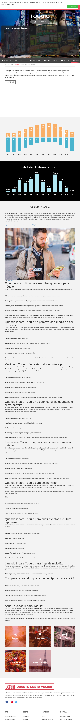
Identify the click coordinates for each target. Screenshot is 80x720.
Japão (11, 64)
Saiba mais (10, 4)
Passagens (6, 60)
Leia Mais (10, 82)
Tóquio (17, 64)
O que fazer (35, 60)
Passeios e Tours (50, 60)
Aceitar (72, 7)
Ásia (6, 64)
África (43, 716)
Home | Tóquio (40, 21)
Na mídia (26, 716)
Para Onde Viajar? (10, 716)
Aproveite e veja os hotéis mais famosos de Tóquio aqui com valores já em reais (29, 225)
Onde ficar (20, 60)
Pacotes (65, 60)
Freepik (10, 281)
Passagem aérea (65, 716)
